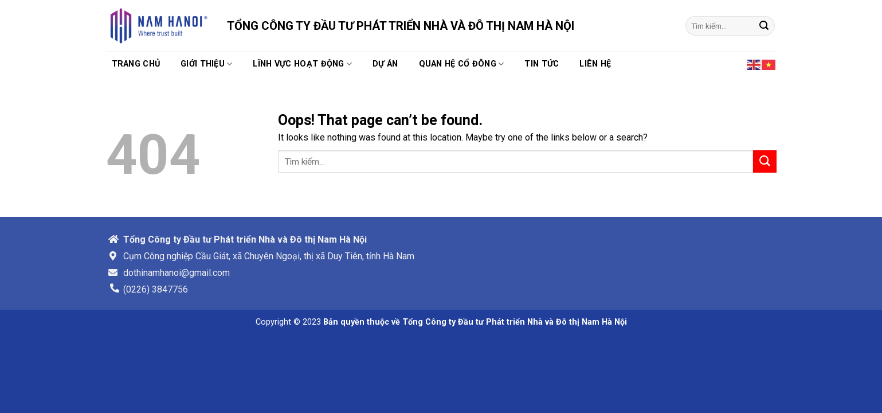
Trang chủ (136, 64)
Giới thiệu (206, 64)
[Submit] (764, 26)
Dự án (385, 64)
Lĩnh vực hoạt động (302, 64)
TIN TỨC (541, 64)
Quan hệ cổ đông (461, 64)
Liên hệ (595, 64)
